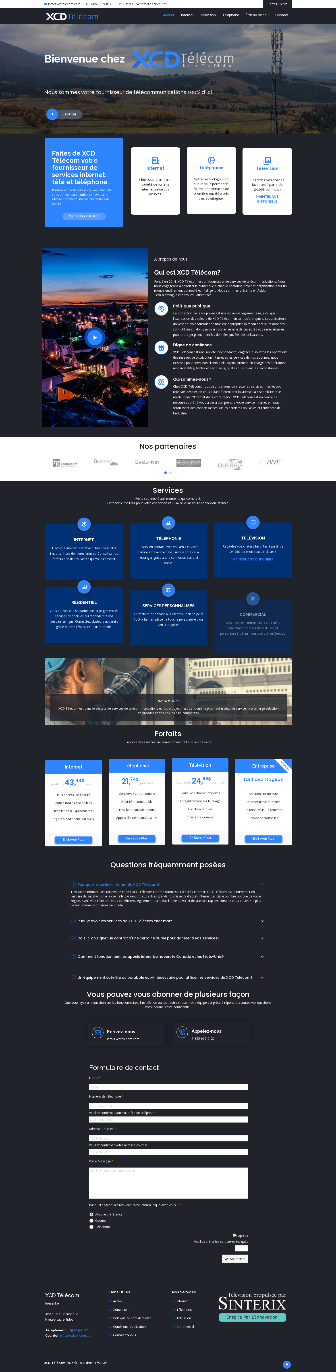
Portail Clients (277, 4)
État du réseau (257, 15)
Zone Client (121, 1309)
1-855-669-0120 (101, 4)
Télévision (208, 15)
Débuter (69, 114)
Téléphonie (184, 1309)
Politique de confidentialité (132, 1318)
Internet (187, 15)
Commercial (185, 1326)
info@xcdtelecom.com (64, 4)
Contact (281, 15)
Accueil (168, 15)
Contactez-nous (124, 1335)
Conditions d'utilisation (129, 1326)
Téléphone (230, 15)
